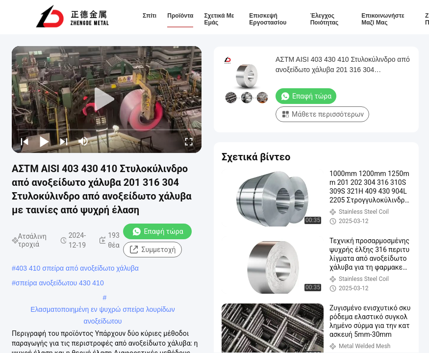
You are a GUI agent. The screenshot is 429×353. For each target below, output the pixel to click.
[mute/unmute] (83, 141)
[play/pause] (44, 141)
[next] (64, 141)
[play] (107, 99)
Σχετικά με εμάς (219, 19)
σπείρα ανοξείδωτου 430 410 (60, 283)
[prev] (24, 141)
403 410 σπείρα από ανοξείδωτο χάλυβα (77, 268)
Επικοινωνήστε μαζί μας (382, 19)
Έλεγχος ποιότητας (324, 19)
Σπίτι (149, 15)
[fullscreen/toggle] (189, 141)
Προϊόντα (180, 15)
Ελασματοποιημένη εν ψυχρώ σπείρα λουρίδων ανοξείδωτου (102, 310)
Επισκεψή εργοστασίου (267, 19)
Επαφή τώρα (157, 231)
